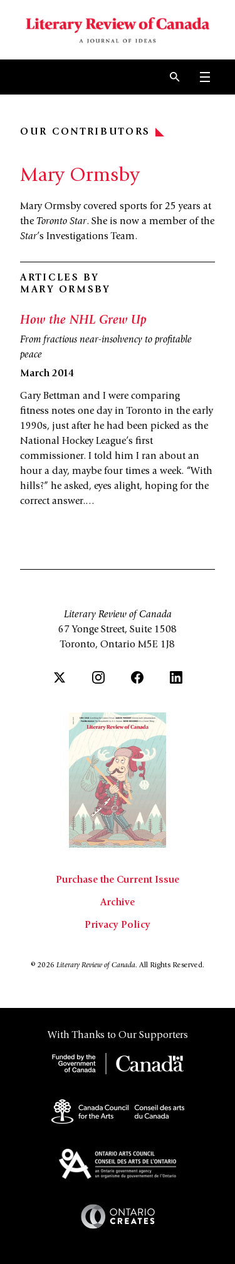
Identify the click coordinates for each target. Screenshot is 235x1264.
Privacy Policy (117, 925)
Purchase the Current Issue (117, 880)
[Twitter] (60, 677)
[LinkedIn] (176, 677)
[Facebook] (137, 677)
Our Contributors (92, 132)
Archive (117, 903)
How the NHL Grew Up (83, 321)
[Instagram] (98, 677)
